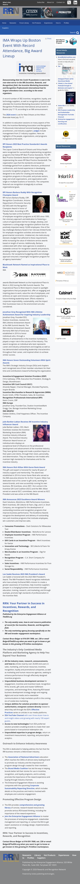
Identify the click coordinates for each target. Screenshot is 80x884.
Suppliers (5, 28)
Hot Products (36, 23)
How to (58, 23)
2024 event (11, 114)
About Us (50, 2)
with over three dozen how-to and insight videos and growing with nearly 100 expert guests (27, 718)
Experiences (48, 23)
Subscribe (40, 2)
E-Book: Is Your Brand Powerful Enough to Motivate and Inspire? (65, 85)
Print (49, 38)
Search (73, 32)
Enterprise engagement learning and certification (66, 121)
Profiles (66, 23)
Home (4, 23)
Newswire (13, 23)
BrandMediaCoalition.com (66, 57)
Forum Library (24, 23)
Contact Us (61, 2)
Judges (36, 131)
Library (37, 855)
